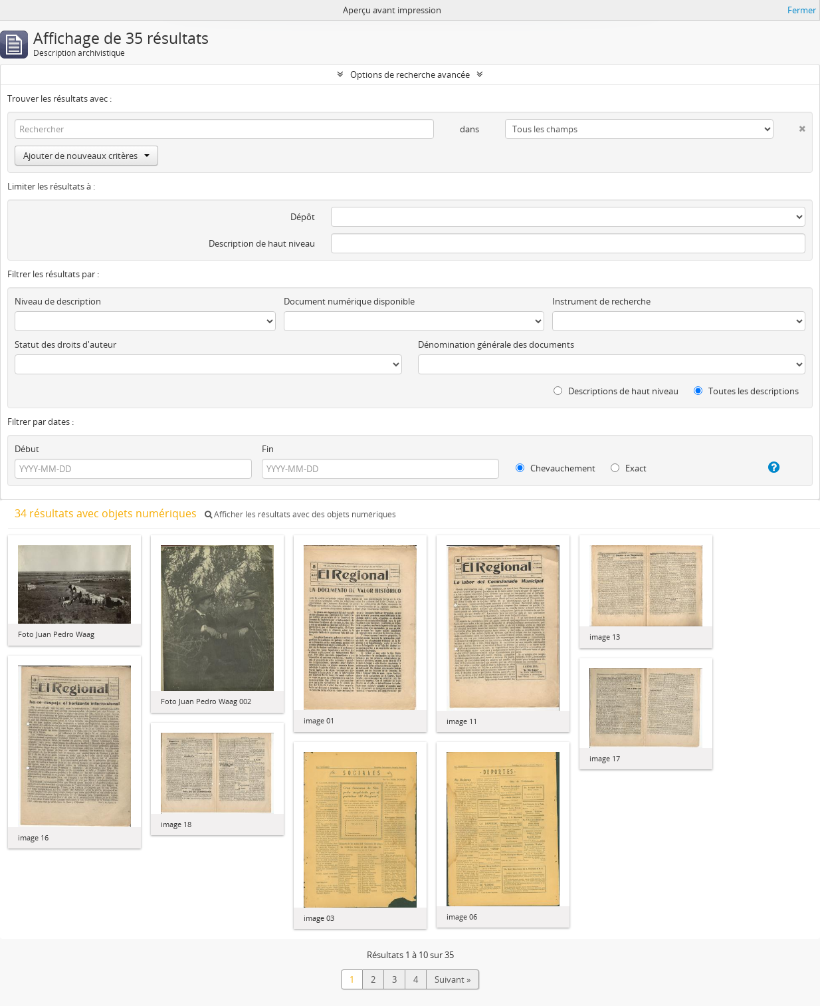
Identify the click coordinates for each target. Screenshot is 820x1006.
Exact (629, 468)
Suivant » (452, 979)
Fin (268, 449)
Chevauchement (555, 468)
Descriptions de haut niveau (616, 391)
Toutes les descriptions (746, 391)
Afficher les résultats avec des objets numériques (300, 514)
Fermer (801, 10)
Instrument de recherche (601, 301)
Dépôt (302, 217)
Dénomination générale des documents (496, 344)
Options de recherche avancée (410, 74)
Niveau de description (58, 301)
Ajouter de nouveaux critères (86, 156)
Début (27, 449)
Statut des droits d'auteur (65, 344)
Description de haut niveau (262, 243)
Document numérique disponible (349, 301)
